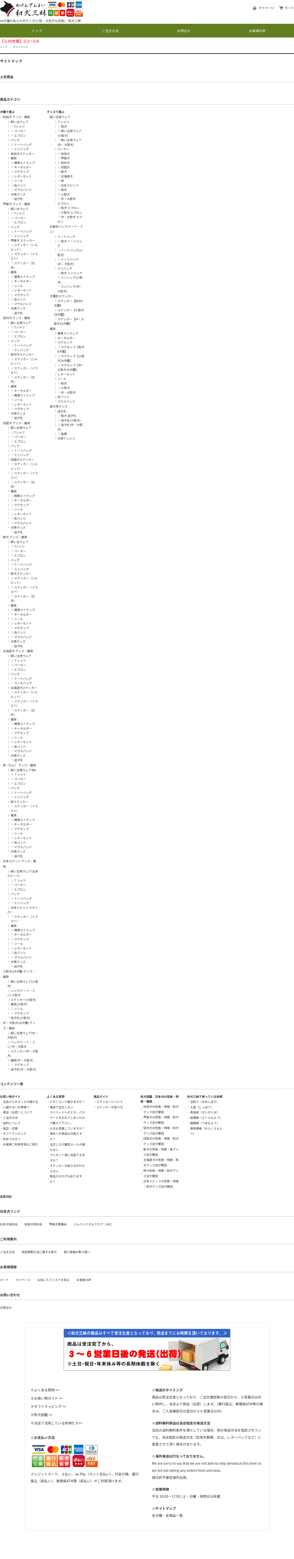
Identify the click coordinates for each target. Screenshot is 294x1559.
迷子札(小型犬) (20, 1018)
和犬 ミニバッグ (71, 273)
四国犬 (65, 167)
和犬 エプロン (70, 208)
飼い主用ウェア (21, 323)
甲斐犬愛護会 (58, 1224)
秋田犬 (65, 153)
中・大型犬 (68, 199)
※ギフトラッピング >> (48, 1406)
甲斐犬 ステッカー (23, 240)
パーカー (20, 131)
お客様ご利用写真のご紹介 (20, 1144)
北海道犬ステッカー (24, 688)
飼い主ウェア (19, 122)
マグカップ (21, 171)
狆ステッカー (19, 801)
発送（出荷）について (17, 1112)
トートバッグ (23, 144)
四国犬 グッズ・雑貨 (16, 423)
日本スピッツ (70, 185)
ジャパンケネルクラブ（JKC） (94, 1224)
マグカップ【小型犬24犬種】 (71, 358)
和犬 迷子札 (68, 415)
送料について (12, 1123)
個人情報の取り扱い (77, 1252)
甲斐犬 (65, 158)
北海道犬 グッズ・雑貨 (18, 651)
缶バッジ (20, 185)
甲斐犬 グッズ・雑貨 (16, 204)
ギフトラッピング (14, 1133)
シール (18, 180)
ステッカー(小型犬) (23, 1000)
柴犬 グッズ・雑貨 (15, 537)
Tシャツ (19, 126)
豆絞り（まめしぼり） (205, 1101)
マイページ (266, 7)
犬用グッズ (18, 194)
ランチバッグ (23, 683)
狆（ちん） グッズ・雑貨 (19, 765)
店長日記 (6, 1196)
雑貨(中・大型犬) (22, 1060)
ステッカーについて (110, 1101)
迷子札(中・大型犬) (23, 1069)
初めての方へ (12, 1139)
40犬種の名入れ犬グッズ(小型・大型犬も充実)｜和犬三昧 (40, 20)
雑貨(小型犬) (19, 1004)
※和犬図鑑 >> (41, 1414)
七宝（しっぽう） (202, 1107)
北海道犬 (67, 176)
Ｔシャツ (20, 660)
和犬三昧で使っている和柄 (204, 1096)
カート (289, 7)
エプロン (20, 135)
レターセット (23, 176)
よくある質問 (55, 1096)
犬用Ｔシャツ (66, 438)
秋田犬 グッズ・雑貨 (16, 117)
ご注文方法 (110, 30)
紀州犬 (65, 163)
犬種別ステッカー (61, 296)
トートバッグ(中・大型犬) (68, 261)
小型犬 (65, 194)
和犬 (64, 126)
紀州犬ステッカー (22, 354)
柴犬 (64, 171)
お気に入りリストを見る (53, 1280)
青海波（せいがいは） (205, 1112)
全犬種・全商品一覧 (167, 1515)
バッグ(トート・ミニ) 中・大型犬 (21, 1044)
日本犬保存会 (9, 1224)
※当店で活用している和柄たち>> (56, 1423)
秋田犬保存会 (33, 1224)
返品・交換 (10, 1128)
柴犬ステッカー (21, 573)
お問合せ (183, 30)
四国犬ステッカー (22, 459)
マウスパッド (23, 189)
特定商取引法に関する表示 (39, 1252)
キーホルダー (23, 167)
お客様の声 (257, 30)
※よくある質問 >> (45, 1389)
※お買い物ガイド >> (47, 1398)
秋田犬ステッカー (22, 153)
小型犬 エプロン (71, 212)
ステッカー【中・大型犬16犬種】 (69, 321)
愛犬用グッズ (58, 406)
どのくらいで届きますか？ (67, 1101)
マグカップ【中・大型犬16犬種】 (71, 367)
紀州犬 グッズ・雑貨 (16, 318)
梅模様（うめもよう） (205, 1123)
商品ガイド (101, 1096)
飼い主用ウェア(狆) (23, 770)
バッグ (15, 140)
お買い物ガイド (10, 1096)
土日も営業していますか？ (67, 1128)
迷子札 (18, 199)
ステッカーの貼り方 (110, 1107)
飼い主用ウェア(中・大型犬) (69, 142)
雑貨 (14, 158)
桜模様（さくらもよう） (206, 1117)
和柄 (64, 434)
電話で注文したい (61, 1107)
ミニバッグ (21, 149)
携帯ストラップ (24, 163)
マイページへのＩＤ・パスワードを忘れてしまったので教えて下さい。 (67, 1117)
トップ (37, 30)
